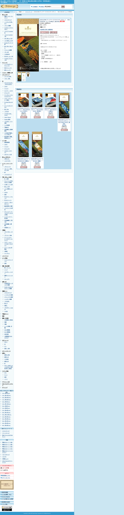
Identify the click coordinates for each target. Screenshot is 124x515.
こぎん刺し (7, 301)
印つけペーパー (8, 200)
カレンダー (7, 279)
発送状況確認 (5, 492)
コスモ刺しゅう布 (8, 40)
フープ (5, 269)
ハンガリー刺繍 (8, 299)
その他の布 (7, 54)
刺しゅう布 (4, 14)
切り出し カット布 (8, 56)
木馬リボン (7, 158)
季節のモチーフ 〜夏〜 (7, 444)
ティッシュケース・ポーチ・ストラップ (8, 239)
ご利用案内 (35, 6)
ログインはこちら (6, 477)
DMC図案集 (7, 330)
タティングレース (6, 351)
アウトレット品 (5, 381)
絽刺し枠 (6, 361)
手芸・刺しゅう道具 (7, 177)
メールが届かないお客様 (7, 499)
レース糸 (4, 140)
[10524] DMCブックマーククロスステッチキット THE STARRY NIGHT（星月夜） (64, 122)
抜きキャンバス (8, 68)
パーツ (5, 379)
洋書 (5, 324)
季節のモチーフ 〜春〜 (7, 442)
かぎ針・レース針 (8, 184)
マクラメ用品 (5, 371)
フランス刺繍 (7, 25)
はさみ (5, 192)
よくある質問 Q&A (6, 494)
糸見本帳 (6, 334)
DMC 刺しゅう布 (8, 38)
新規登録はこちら (6, 475)
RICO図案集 (7, 332)
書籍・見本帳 (5, 318)
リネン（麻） (7, 78)
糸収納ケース (7, 227)
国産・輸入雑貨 (5, 266)
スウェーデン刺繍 (8, 297)
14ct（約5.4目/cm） (6, 395)
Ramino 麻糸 (7, 119)
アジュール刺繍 (8, 50)
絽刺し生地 (7, 355)
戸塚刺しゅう (5, 458)
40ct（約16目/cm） (6, 423)
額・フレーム (7, 267)
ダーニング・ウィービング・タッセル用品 (8, 213)
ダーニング (4, 387)
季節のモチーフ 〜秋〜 (7, 446)
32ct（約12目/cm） (6, 416)
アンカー (6, 88)
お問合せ (42, 6)
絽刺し (3, 353)
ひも (5, 372)
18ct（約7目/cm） (6, 401)
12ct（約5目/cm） (6, 393)
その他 (5, 311)
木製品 (5, 251)
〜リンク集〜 (5, 504)
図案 (3, 316)
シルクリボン (7, 161)
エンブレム (7, 253)
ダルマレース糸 (8, 154)
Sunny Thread (7, 117)
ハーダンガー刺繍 (8, 295)
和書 (5, 322)
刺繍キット (4, 291)
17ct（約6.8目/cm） (6, 399)
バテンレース (7, 166)
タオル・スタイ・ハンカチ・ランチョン (8, 244)
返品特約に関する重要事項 (46, 29)
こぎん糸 (6, 111)
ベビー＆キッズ (5, 454)
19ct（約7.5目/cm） (6, 404)
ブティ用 (6, 52)
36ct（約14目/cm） (6, 419)
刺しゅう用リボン (6, 157)
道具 (5, 194)
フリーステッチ (5, 433)
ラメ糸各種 (7, 125)
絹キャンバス (7, 70)
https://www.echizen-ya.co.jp (22, 2)
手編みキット (5, 314)
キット (5, 375)
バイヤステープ (8, 174)
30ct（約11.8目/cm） (7, 414)
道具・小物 (7, 348)
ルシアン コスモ (8, 90)
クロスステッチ (8, 20)
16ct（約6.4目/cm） (6, 397)
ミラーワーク (5, 256)
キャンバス (4, 62)
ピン (5, 346)
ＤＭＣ (5, 86)
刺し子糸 (6, 109)
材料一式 (4, 281)
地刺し (5, 305)
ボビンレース (5, 340)
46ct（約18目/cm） (6, 425)
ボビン (5, 342)
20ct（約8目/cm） (6, 406)
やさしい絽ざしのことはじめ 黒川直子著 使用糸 (8, 367)
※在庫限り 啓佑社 (8, 320)
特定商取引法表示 (6, 502)
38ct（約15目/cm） (6, 421)
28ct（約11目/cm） (6, 412)
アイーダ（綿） (8, 76)
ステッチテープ (5, 74)
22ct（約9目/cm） (6, 408)
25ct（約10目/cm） (6, 410)
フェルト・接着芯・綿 (7, 72)
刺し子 (5, 303)
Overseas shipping (6, 496)
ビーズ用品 (4, 258)
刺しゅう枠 (7, 186)
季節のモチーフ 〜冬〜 (7, 448)
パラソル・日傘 (8, 235)
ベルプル (4, 456)
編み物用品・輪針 (8, 206)
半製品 (3, 230)
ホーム (15, 11)
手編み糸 (6, 127)
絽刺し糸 (6, 357)
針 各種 (6, 178)
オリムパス (7, 93)
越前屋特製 (7, 142)
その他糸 (6, 359)
